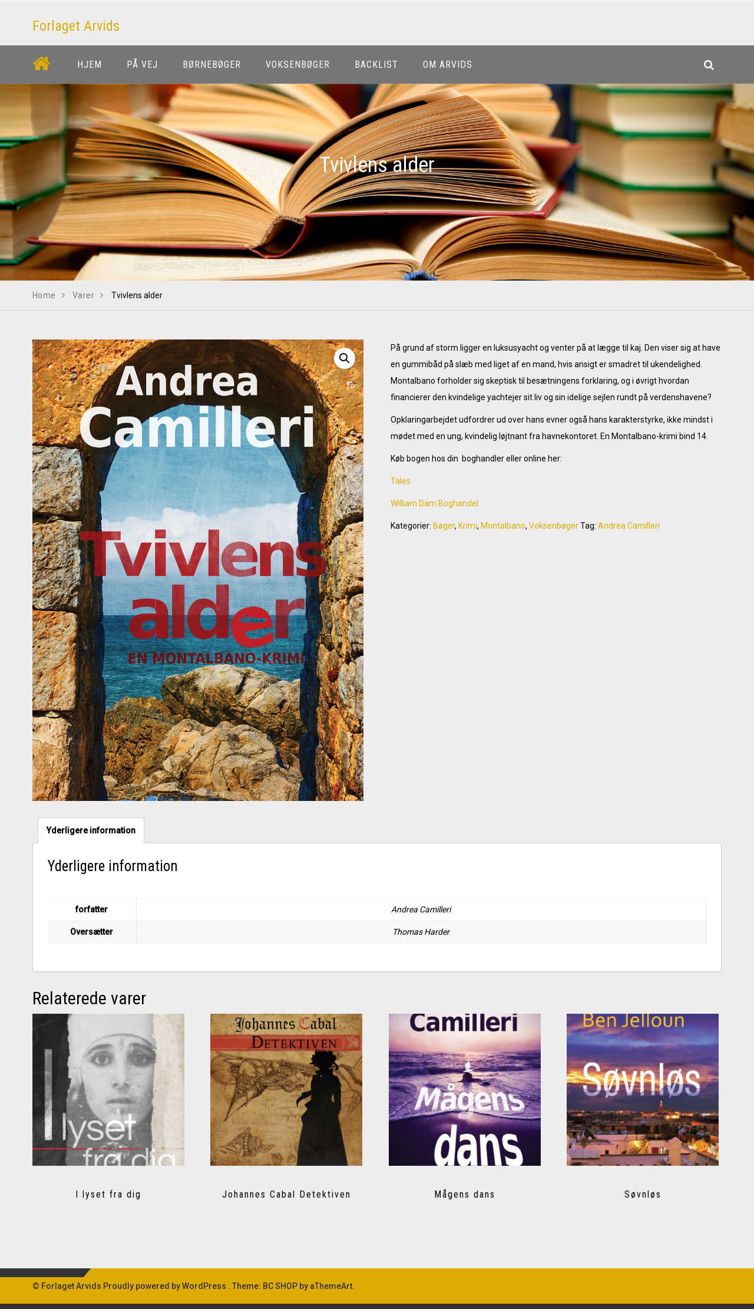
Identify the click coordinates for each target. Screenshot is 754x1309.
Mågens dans (464, 1194)
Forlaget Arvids (76, 26)
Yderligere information (91, 830)
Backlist (376, 64)
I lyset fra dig (108, 1194)
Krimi (467, 525)
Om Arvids (447, 64)
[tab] (91, 830)
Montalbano (503, 525)
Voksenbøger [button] (298, 64)
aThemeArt (331, 1286)
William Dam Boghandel (434, 503)
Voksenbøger (553, 525)
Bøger (444, 525)
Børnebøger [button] (212, 64)
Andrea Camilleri (629, 525)
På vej (142, 64)
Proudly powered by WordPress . (166, 1286)
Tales (401, 481)
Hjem (89, 64)
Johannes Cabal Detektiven (286, 1194)
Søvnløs (643, 1194)
